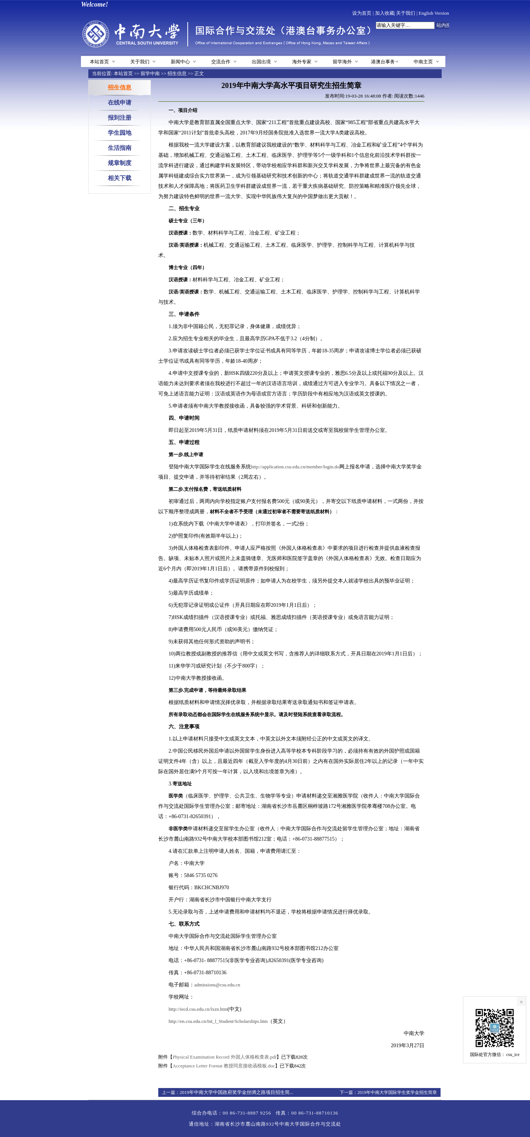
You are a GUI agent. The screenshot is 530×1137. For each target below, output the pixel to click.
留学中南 (150, 73)
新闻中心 (180, 61)
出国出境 (261, 61)
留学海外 (342, 61)
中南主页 (423, 61)
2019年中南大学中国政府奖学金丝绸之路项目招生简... (236, 1092)
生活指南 (119, 148)
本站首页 (99, 61)
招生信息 (177, 73)
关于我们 (405, 13)
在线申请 (119, 102)
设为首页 (361, 13)
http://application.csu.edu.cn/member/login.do (295, 466)
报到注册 (119, 118)
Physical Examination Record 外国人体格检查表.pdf (224, 1057)
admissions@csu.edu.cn (217, 985)
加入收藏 (384, 13)
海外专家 (301, 61)
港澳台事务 (383, 61)
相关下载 (119, 178)
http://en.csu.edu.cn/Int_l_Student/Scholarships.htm (218, 1021)
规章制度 (119, 163)
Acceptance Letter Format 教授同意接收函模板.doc (224, 1066)
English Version (434, 13)
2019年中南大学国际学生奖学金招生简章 (397, 1092)
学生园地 (119, 133)
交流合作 (220, 61)
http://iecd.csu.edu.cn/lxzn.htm (198, 1009)
